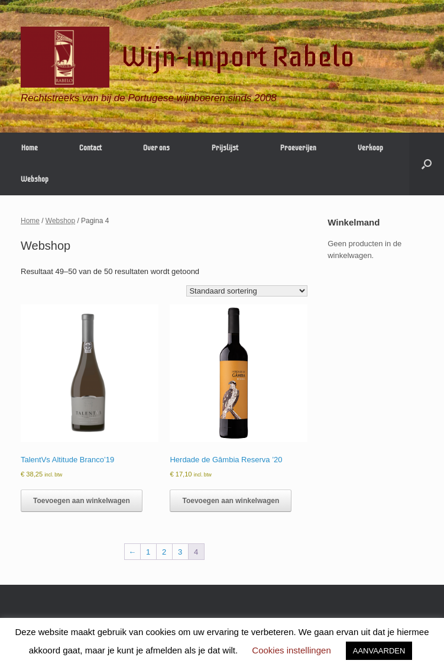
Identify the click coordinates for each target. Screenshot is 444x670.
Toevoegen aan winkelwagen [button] (81, 501)
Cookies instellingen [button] (291, 650)
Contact (90, 148)
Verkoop (370, 148)
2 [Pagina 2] (164, 551)
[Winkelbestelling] (246, 291)
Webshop (34, 179)
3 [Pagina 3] (180, 551)
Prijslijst (224, 148)
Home (29, 148)
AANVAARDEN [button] (379, 650)
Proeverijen (298, 148)
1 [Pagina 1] (148, 551)
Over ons (156, 148)
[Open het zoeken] (426, 164)
